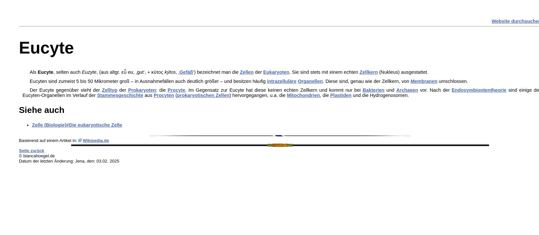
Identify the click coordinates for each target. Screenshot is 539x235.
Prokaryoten (142, 90)
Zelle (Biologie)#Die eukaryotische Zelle (77, 125)
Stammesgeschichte (120, 95)
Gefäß (186, 72)
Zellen (247, 72)
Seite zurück (31, 150)
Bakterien (374, 90)
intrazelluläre (281, 81)
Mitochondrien (303, 95)
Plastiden (341, 95)
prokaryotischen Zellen (203, 95)
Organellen (310, 81)
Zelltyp (109, 90)
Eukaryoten (276, 72)
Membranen (424, 81)
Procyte (176, 90)
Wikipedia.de (96, 140)
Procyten (164, 95)
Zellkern (368, 72)
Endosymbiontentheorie (479, 90)
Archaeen (407, 90)
